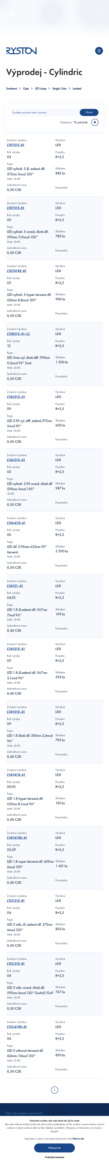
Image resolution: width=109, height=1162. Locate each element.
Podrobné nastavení (54, 1157)
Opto (26, 89)
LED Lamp (40, 89)
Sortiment (11, 89)
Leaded (77, 89)
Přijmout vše (54, 1147)
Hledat (89, 112)
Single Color (59, 89)
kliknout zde (78, 1138)
